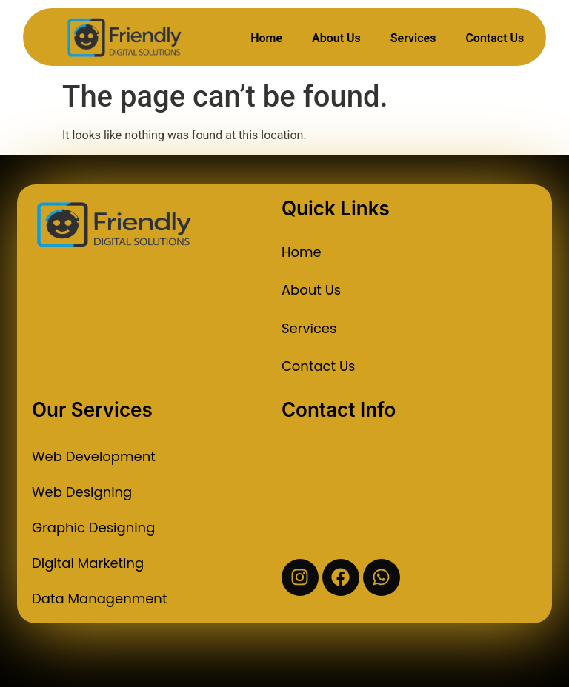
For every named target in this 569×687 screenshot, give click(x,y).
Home (266, 38)
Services (413, 38)
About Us (336, 38)
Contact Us (494, 38)
